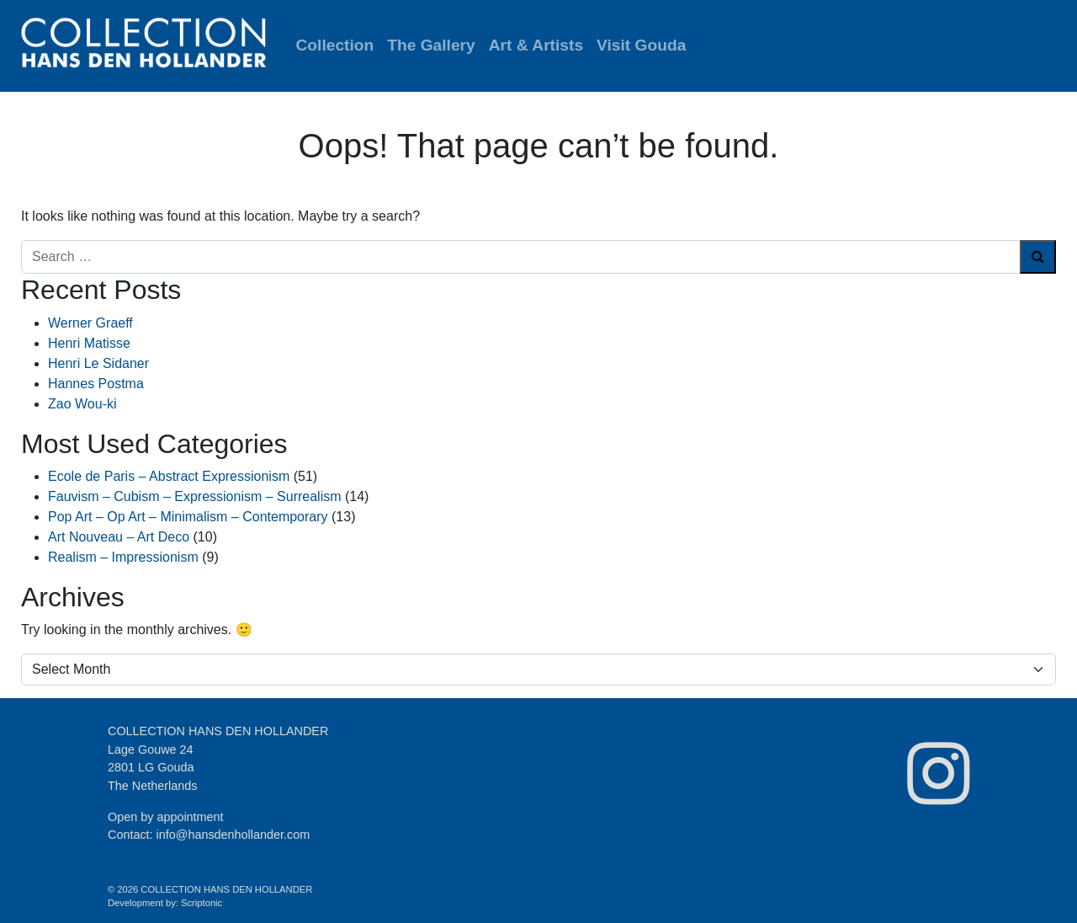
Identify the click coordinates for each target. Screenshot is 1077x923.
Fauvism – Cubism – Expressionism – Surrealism (195, 496)
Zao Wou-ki (82, 404)
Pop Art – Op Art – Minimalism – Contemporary (188, 517)
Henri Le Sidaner (98, 363)
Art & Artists (536, 45)
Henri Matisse (89, 343)
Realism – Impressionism (123, 557)
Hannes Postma (96, 383)
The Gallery (431, 45)
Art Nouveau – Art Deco (118, 537)
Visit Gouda (641, 45)
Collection (335, 45)
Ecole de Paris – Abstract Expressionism (168, 476)
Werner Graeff (90, 323)
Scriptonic (201, 903)
